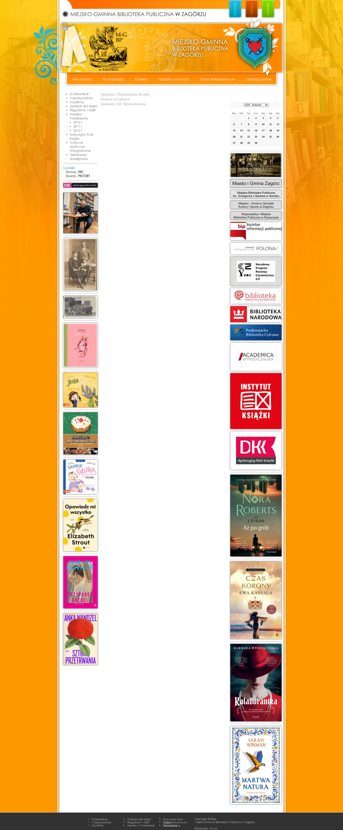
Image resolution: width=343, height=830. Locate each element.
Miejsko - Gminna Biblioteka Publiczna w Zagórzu (139, 11)
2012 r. (78, 130)
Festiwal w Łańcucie (115, 99)
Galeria (141, 79)
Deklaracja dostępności (79, 157)
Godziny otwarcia (174, 79)
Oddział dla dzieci (84, 106)
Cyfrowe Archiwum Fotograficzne (80, 147)
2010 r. (78, 122)
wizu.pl (213, 828)
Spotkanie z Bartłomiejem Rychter (125, 94)
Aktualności (82, 79)
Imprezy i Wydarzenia (79, 116)
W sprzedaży (113, 79)
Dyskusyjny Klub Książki (81, 136)
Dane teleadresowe (217, 79)
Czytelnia (77, 102)
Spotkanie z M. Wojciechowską (123, 104)
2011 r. (78, 126)
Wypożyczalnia (81, 98)
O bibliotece (79, 94)
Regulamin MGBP (83, 110)
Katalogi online (258, 79)
